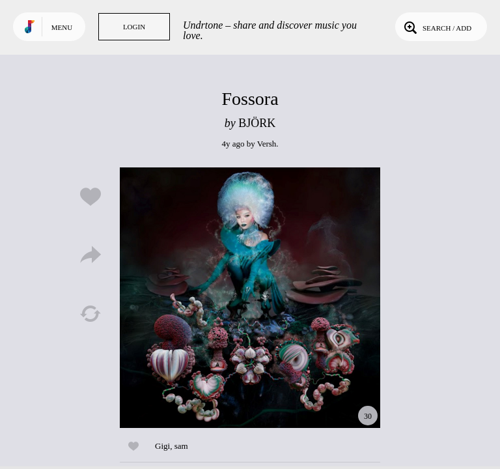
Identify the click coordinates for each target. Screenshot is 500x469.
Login (134, 27)
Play (250, 298)
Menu (61, 27)
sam (181, 446)
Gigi (162, 446)
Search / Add (436, 27)
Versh (267, 144)
